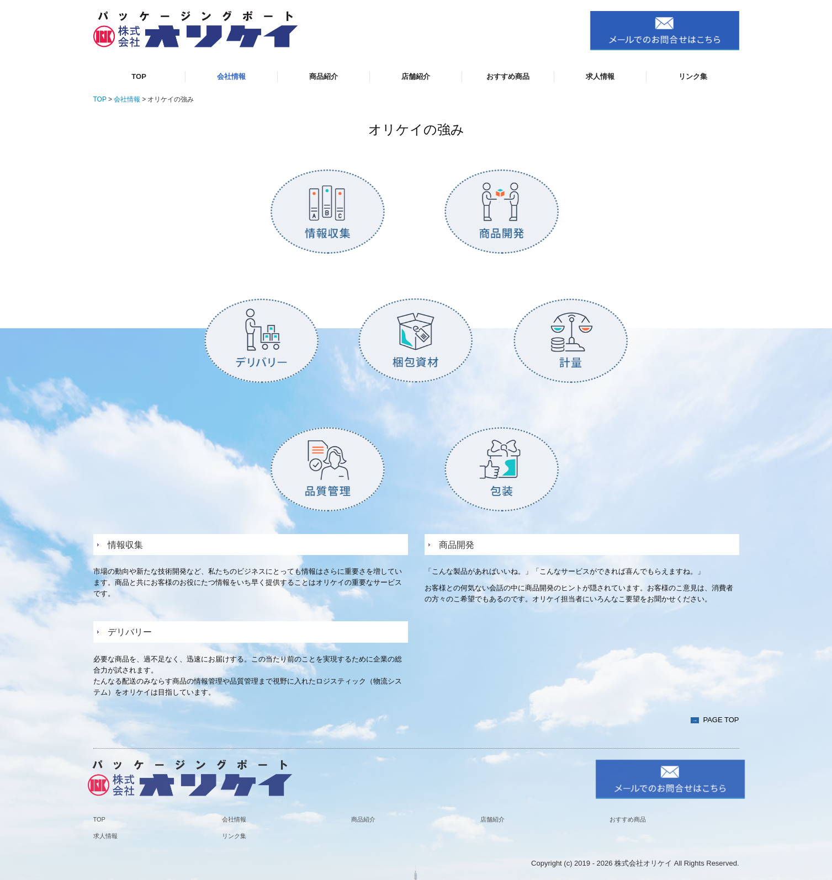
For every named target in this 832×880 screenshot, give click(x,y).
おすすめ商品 (507, 76)
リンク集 (693, 76)
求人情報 (600, 76)
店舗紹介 (415, 76)
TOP (138, 76)
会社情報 (231, 76)
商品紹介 (323, 76)
